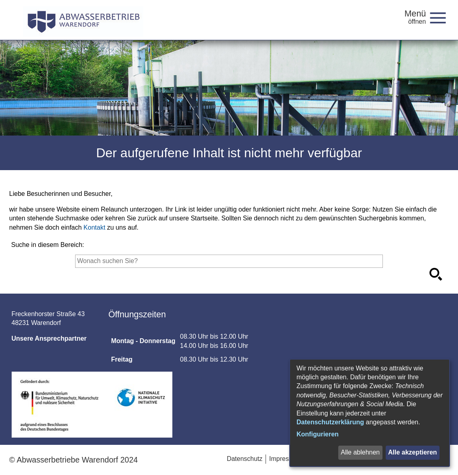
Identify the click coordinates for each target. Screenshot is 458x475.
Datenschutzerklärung (330, 422)
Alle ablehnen (360, 452)
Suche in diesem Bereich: (47, 244)
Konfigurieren (317, 434)
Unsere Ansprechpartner (49, 338)
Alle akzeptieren (412, 452)
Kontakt (94, 227)
